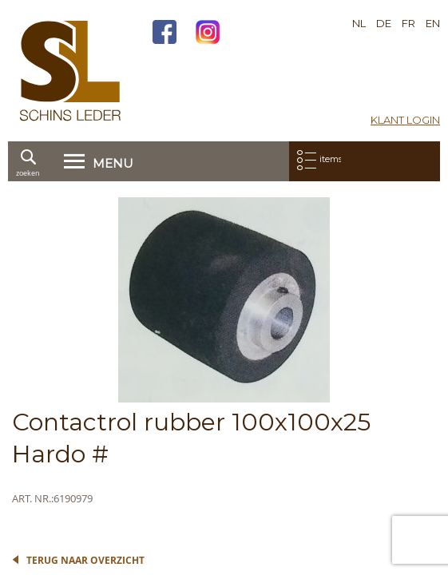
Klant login (405, 119)
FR (408, 23)
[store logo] (70, 70)
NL (359, 23)
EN (433, 23)
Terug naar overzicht (85, 560)
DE (383, 23)
